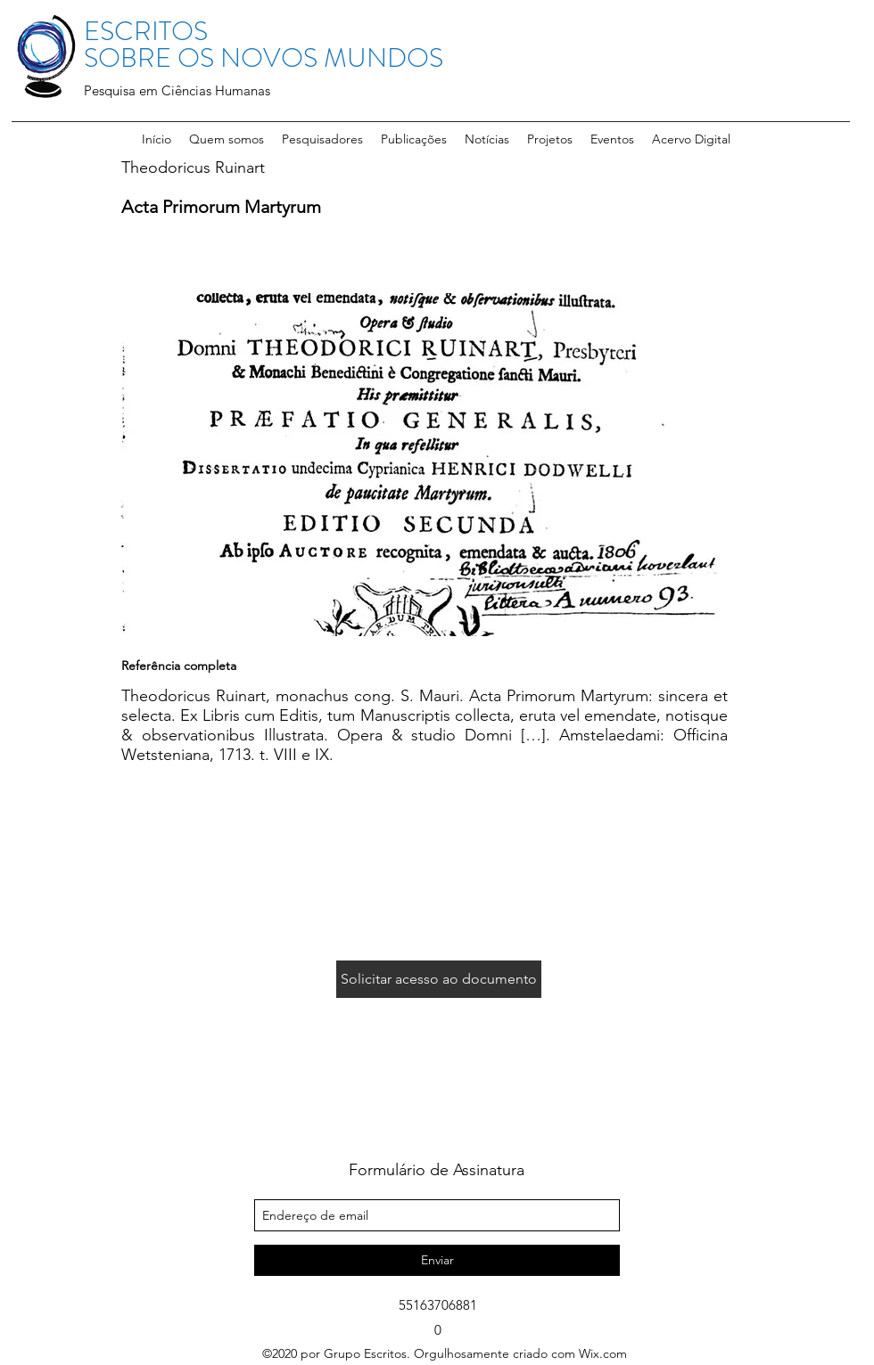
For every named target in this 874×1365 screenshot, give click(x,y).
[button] (322, 139)
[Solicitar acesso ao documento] (438, 979)
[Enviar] (437, 1260)
